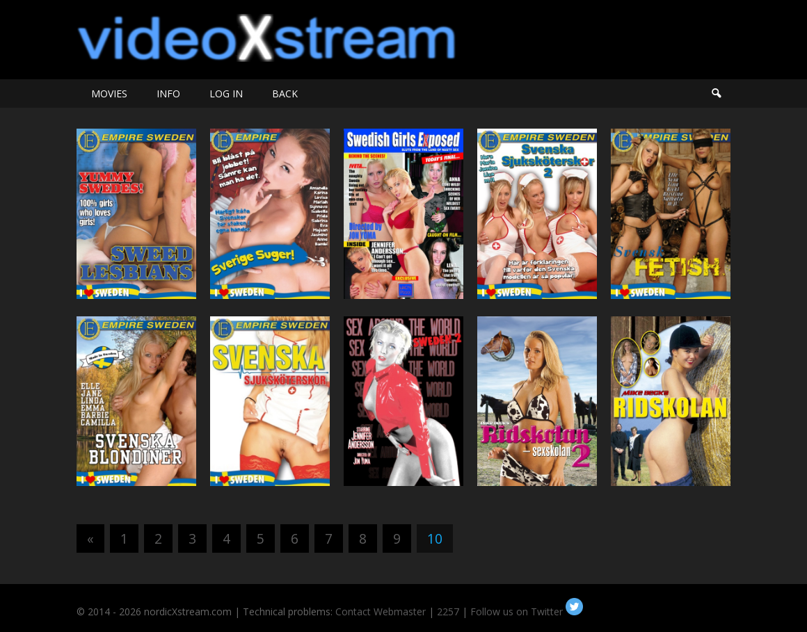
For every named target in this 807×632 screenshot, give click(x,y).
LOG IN (226, 93)
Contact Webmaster (380, 611)
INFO (168, 93)
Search (715, 93)
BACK (285, 93)
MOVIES (109, 93)
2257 (448, 611)
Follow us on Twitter (526, 611)
